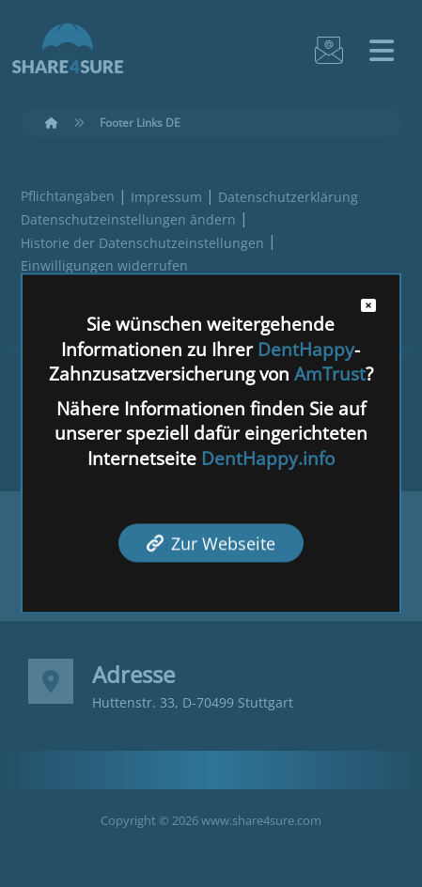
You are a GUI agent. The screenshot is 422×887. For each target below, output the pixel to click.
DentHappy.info (268, 458)
